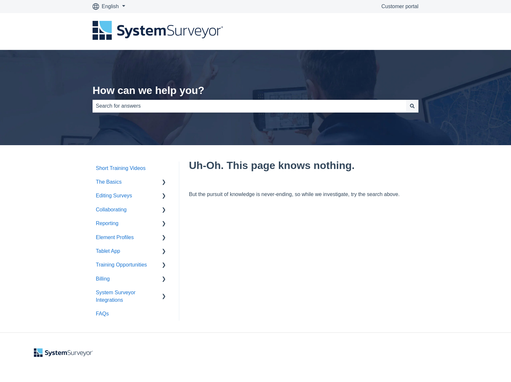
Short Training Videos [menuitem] (121, 168)
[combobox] (249, 106)
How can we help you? (148, 90)
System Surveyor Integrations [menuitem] (116, 296)
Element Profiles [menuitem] (115, 237)
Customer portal (399, 6)
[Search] (412, 106)
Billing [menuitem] (103, 279)
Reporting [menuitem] (107, 223)
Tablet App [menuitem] (108, 251)
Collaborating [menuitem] (111, 209)
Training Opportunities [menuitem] (121, 264)
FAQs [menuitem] (102, 313)
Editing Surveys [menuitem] (114, 195)
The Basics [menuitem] (109, 182)
